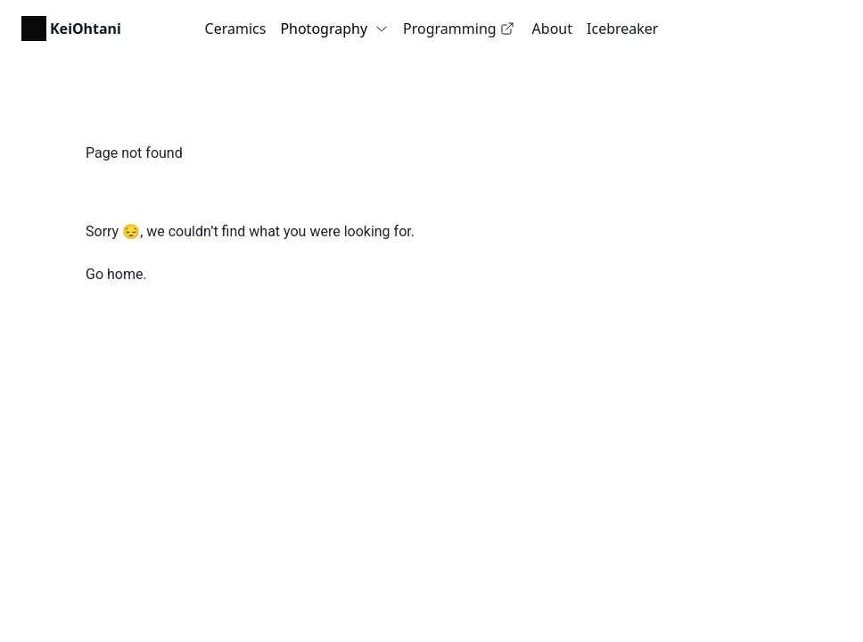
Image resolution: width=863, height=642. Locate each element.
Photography (334, 28)
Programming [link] (458, 28)
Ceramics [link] (236, 28)
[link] (71, 28)
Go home (114, 274)
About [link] (552, 28)
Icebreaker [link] (622, 28)
